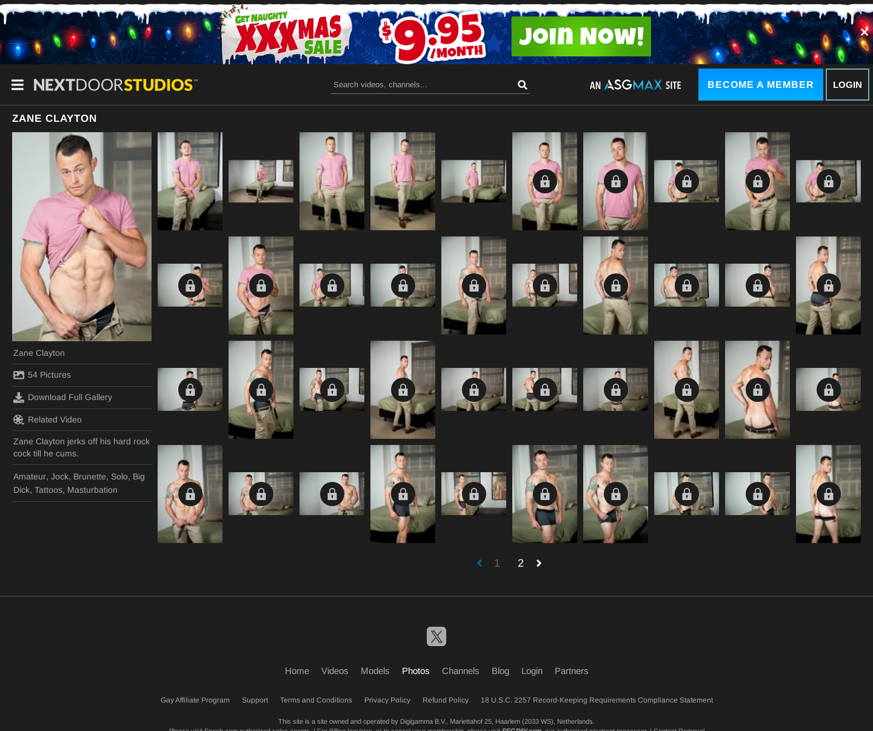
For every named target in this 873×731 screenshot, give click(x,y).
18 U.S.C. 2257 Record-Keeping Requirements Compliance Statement (597, 700)
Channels (461, 671)
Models (375, 671)
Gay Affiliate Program (195, 700)
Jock (60, 476)
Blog (500, 671)
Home (297, 671)
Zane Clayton (39, 353)
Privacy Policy (387, 700)
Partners (572, 671)
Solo (119, 476)
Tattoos (48, 490)
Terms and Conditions (316, 700)
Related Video (47, 419)
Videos (335, 671)
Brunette (89, 476)
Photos (416, 671)
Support (255, 700)
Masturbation (92, 490)
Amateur (29, 476)
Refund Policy (446, 700)
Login (847, 84)
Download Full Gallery (62, 397)
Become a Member (760, 84)
